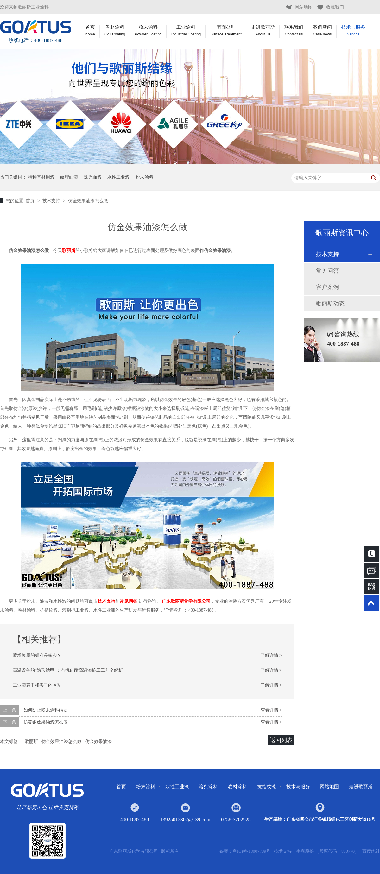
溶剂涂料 (208, 786)
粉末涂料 (148, 30)
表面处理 (226, 30)
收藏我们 (335, 7)
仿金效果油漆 (98, 741)
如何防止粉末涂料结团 (45, 710)
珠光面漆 (93, 177)
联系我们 (293, 30)
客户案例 (327, 287)
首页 (90, 30)
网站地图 (304, 7)
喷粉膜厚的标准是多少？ (37, 655)
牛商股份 (305, 851)
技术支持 (51, 200)
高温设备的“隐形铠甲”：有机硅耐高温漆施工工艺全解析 (68, 670)
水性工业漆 (118, 177)
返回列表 (281, 740)
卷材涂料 (114, 30)
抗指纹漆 (266, 786)
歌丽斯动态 (330, 303)
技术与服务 (353, 30)
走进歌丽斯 (263, 30)
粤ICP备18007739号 (252, 851)
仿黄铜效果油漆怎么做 (45, 722)
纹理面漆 (69, 177)
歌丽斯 (68, 250)
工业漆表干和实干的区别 (37, 685)
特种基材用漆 (41, 177)
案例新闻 (322, 30)
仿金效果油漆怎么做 (88, 200)
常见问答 (327, 270)
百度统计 (371, 851)
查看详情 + (271, 710)
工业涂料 (186, 30)
